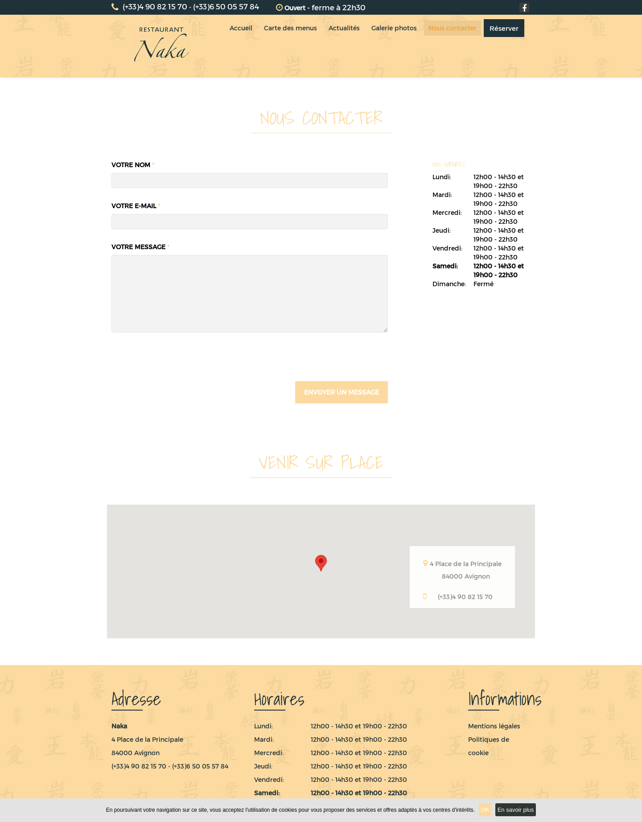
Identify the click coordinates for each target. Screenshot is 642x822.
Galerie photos (399, 46)
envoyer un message (341, 392)
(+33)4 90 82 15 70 (149, 6)
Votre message (140, 247)
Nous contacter (459, 46)
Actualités (347, 46)
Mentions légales (494, 726)
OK (485, 809)
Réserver (511, 46)
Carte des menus (291, 46)
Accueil (240, 46)
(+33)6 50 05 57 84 (226, 6)
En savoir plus (516, 809)
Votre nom (132, 165)
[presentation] (179, 363)
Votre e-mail (135, 206)
